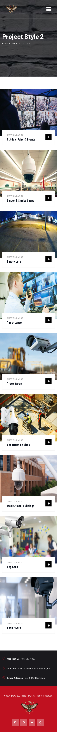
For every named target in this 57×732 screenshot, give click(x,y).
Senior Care (14, 628)
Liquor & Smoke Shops (20, 200)
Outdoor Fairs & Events (21, 139)
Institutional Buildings (20, 506)
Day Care (12, 567)
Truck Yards (14, 383)
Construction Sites (18, 445)
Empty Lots (14, 261)
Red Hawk (27, 695)
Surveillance (15, 135)
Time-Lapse (14, 322)
